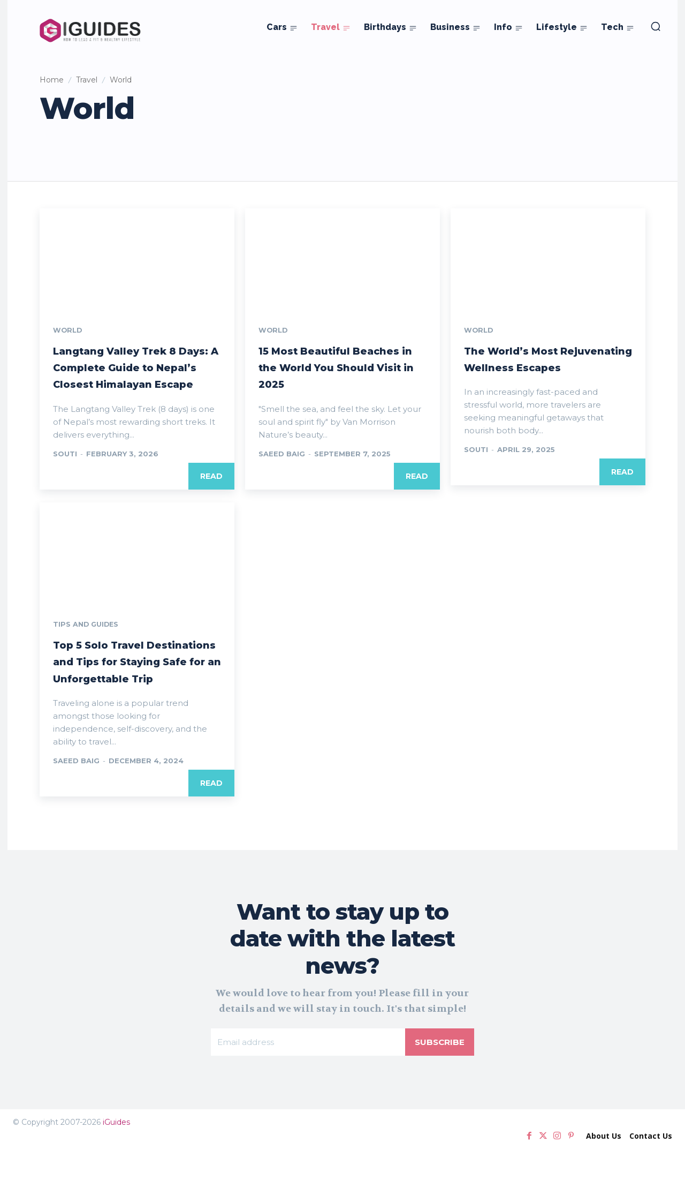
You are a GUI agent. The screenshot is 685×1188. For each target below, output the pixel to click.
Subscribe (439, 1077)
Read (211, 493)
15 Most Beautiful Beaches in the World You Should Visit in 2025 (340, 367)
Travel (86, 80)
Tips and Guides (89, 642)
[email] (307, 1077)
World (69, 331)
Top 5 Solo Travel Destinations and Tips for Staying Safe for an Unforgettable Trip (130, 687)
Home (52, 80)
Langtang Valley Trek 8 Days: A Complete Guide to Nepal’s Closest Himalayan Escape (136, 376)
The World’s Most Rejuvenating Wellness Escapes (543, 367)
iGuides (116, 1158)
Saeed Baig (281, 454)
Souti (65, 471)
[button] (655, 26)
